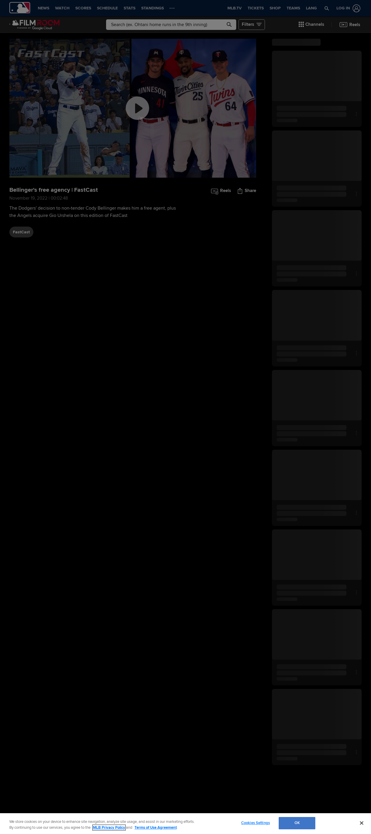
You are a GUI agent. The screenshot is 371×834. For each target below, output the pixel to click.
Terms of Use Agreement (156, 827)
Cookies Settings (255, 823)
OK (297, 823)
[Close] (361, 822)
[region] (185, 823)
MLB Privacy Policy (109, 827)
